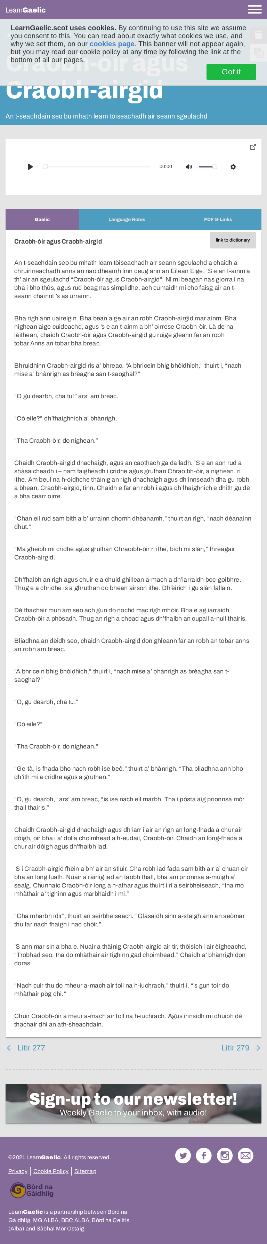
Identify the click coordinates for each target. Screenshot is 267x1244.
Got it (231, 72)
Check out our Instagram (225, 1155)
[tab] (42, 219)
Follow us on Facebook (204, 1155)
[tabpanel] (133, 633)
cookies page (112, 44)
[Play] (30, 166)
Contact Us (245, 1155)
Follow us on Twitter (183, 1155)
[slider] (97, 166)
